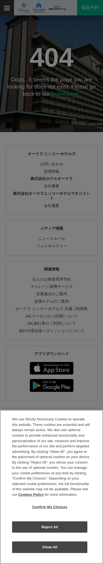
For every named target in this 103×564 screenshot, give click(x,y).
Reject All (49, 527)
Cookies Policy (30, 494)
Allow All (49, 547)
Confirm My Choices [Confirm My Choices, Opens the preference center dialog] (49, 507)
